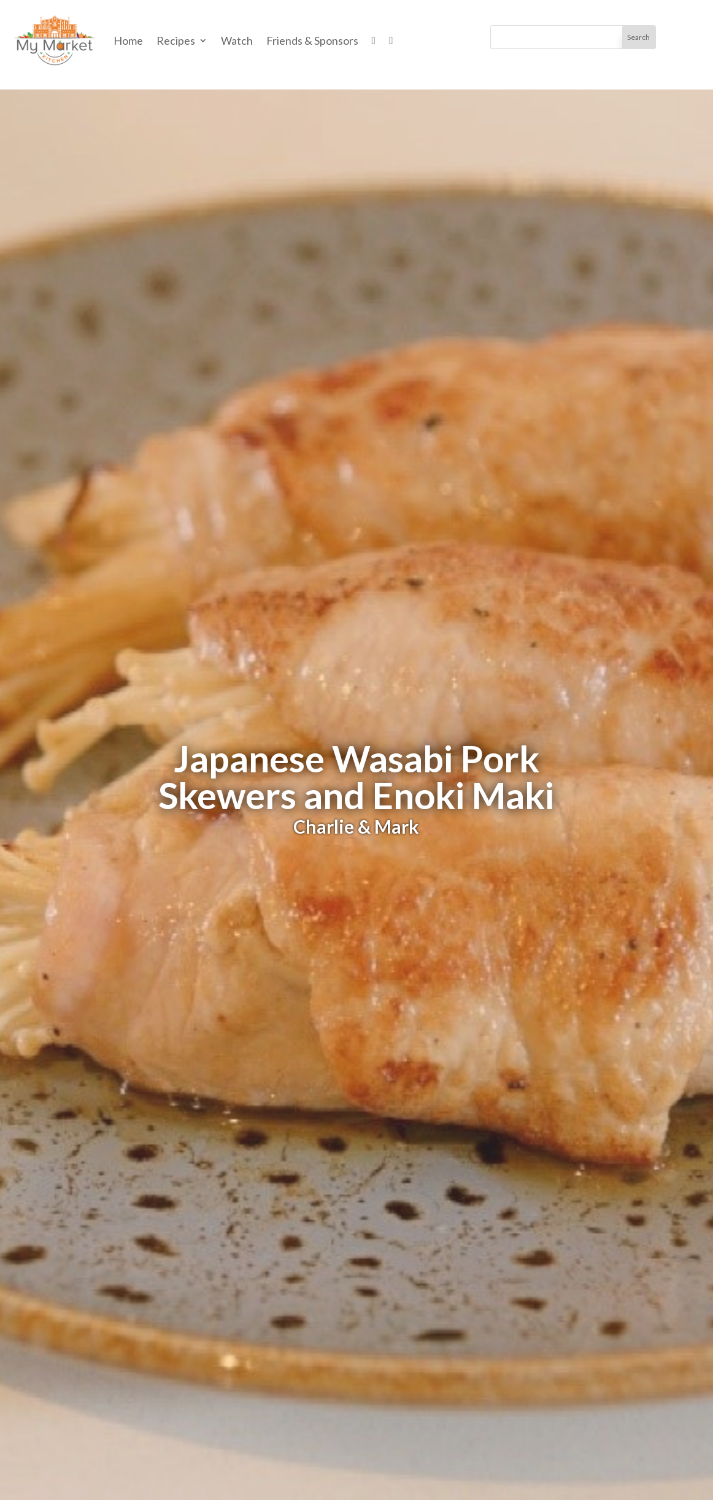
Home (128, 40)
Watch (237, 40)
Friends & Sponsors (312, 40)
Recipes (175, 40)
